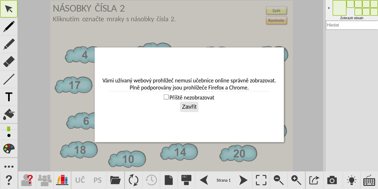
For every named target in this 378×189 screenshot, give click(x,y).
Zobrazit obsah (351, 18)
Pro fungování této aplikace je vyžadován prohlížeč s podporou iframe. (171, 85)
